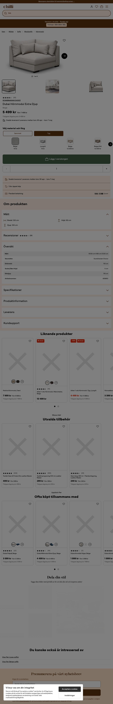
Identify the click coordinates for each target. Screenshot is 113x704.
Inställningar (70, 695)
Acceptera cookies (70, 689)
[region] (43, 692)
